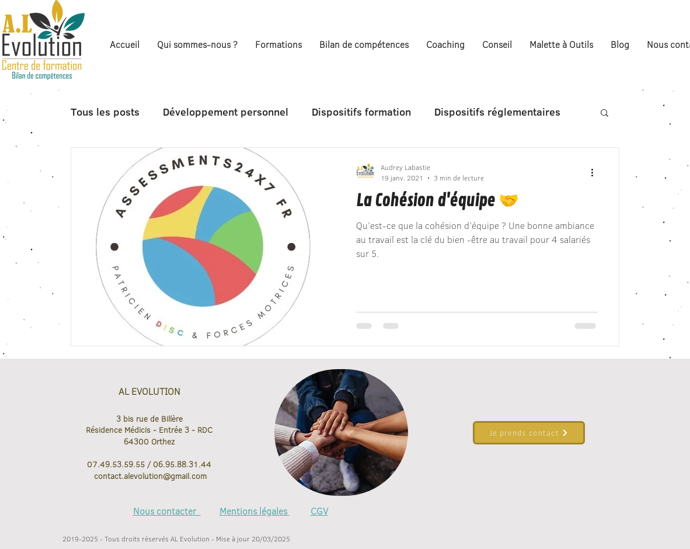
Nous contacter (167, 511)
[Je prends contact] (529, 432)
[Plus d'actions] (596, 172)
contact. (108, 476)
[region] (341, 432)
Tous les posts (105, 112)
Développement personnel (225, 112)
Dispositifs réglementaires (497, 112)
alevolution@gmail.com (165, 476)
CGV (319, 511)
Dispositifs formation (361, 112)
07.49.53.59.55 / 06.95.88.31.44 (149, 464)
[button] (604, 113)
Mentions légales (254, 511)
